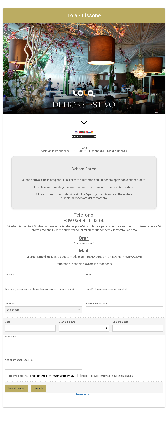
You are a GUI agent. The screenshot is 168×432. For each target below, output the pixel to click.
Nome (89, 274)
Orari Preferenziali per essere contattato (107, 289)
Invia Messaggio (16, 388)
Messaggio (10, 336)
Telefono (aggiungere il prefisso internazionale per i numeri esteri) (39, 289)
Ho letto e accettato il (39, 375)
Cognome (10, 274)
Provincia (10, 303)
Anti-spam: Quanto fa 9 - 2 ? (19, 360)
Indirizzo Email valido (97, 303)
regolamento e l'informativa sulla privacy (53, 376)
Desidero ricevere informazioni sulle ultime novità (105, 375)
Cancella (38, 388)
